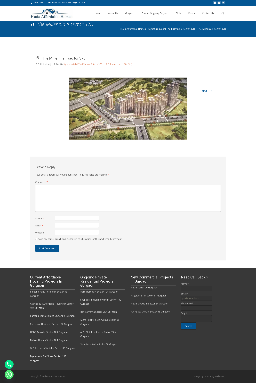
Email (39, 225)
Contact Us (208, 16)
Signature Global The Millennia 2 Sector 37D (82, 64)
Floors (191, 16)
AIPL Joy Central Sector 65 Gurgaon (151, 311)
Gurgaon (129, 16)
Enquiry (185, 313)
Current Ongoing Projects (155, 16)
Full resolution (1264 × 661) (120, 64)
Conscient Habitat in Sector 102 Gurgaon (51, 324)
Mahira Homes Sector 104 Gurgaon (49, 340)
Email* (184, 293)
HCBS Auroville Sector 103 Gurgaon (49, 332)
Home (98, 16)
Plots (178, 16)
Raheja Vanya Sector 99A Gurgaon (98, 311)
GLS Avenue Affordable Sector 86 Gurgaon (52, 348)
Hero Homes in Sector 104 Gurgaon (99, 291)
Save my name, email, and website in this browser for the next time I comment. (80, 238)
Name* (185, 283)
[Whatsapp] (9, 374)
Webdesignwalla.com (214, 376)
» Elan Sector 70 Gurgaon (144, 287)
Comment (41, 182)
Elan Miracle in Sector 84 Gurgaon (150, 303)
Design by (199, 376)
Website (39, 232)
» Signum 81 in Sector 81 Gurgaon (149, 295)
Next (207, 90)
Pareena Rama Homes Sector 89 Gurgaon (52, 315)
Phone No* (187, 303)
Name (39, 218)
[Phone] (9, 364)
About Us (113, 16)
